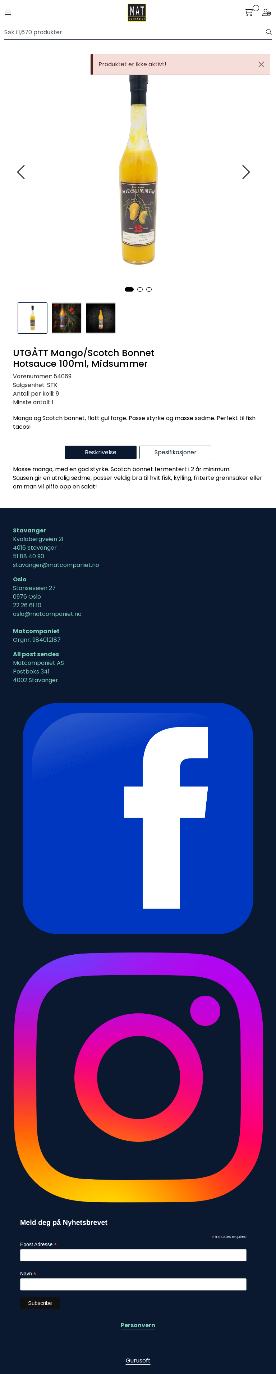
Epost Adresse (38, 1244)
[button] (129, 289)
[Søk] (135, 32)
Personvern (138, 1325)
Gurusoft (138, 1360)
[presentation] (22, 172)
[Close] (261, 64)
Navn (28, 1273)
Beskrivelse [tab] (100, 452)
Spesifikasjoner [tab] (176, 452)
